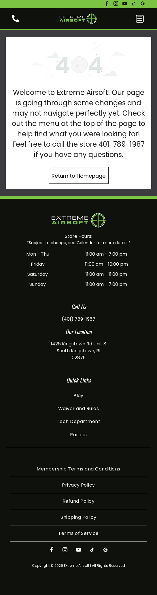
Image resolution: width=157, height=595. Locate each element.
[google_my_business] (142, 4)
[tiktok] (133, 4)
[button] (139, 18)
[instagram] (115, 4)
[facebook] (106, 4)
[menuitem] (78, 395)
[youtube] (124, 4)
